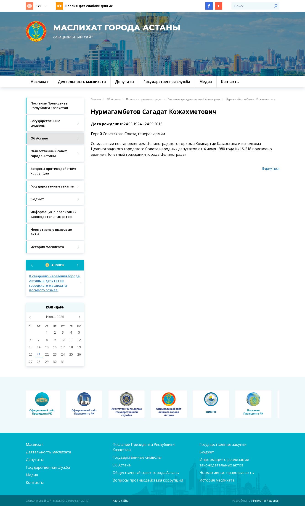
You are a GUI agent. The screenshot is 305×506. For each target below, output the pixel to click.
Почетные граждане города (143, 99)
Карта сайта (121, 501)
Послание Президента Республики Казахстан (144, 447)
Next (78, 265)
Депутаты (35, 459)
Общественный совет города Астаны (146, 472)
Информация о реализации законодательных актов (224, 462)
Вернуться (270, 168)
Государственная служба (48, 467)
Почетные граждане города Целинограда (193, 99)
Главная (96, 99)
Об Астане (113, 99)
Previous (32, 265)
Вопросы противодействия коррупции (148, 480)
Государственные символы (137, 457)
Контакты (35, 482)
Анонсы (57, 265)
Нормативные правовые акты (226, 472)
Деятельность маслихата (48, 452)
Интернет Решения (266, 501)
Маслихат (34, 444)
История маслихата (216, 480)
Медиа (32, 474)
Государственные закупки (223, 444)
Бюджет (206, 452)
